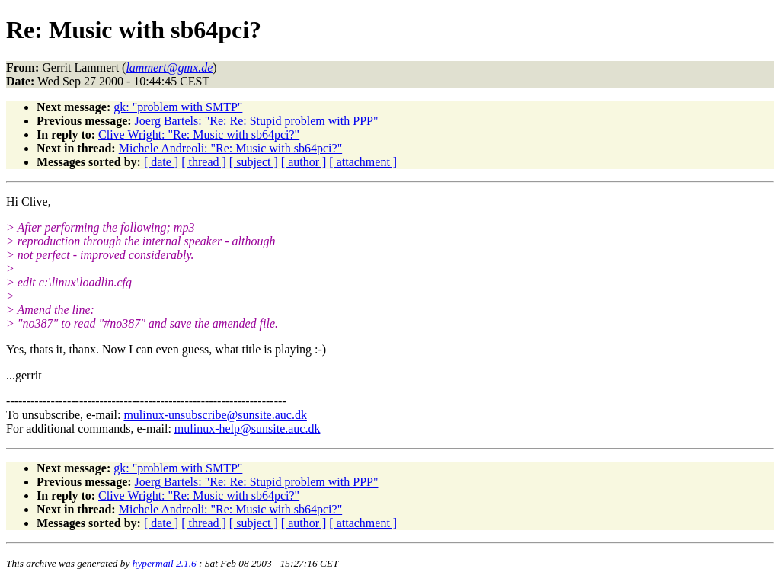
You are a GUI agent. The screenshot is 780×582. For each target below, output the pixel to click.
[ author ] (304, 161)
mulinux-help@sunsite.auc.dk (247, 428)
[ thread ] (203, 161)
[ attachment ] (363, 161)
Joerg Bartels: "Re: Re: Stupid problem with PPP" (257, 120)
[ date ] (161, 161)
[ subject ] (253, 161)
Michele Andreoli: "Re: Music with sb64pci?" (230, 148)
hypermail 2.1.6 (165, 563)
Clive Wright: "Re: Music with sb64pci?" (198, 134)
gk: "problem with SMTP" (177, 107)
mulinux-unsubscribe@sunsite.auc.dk (214, 414)
